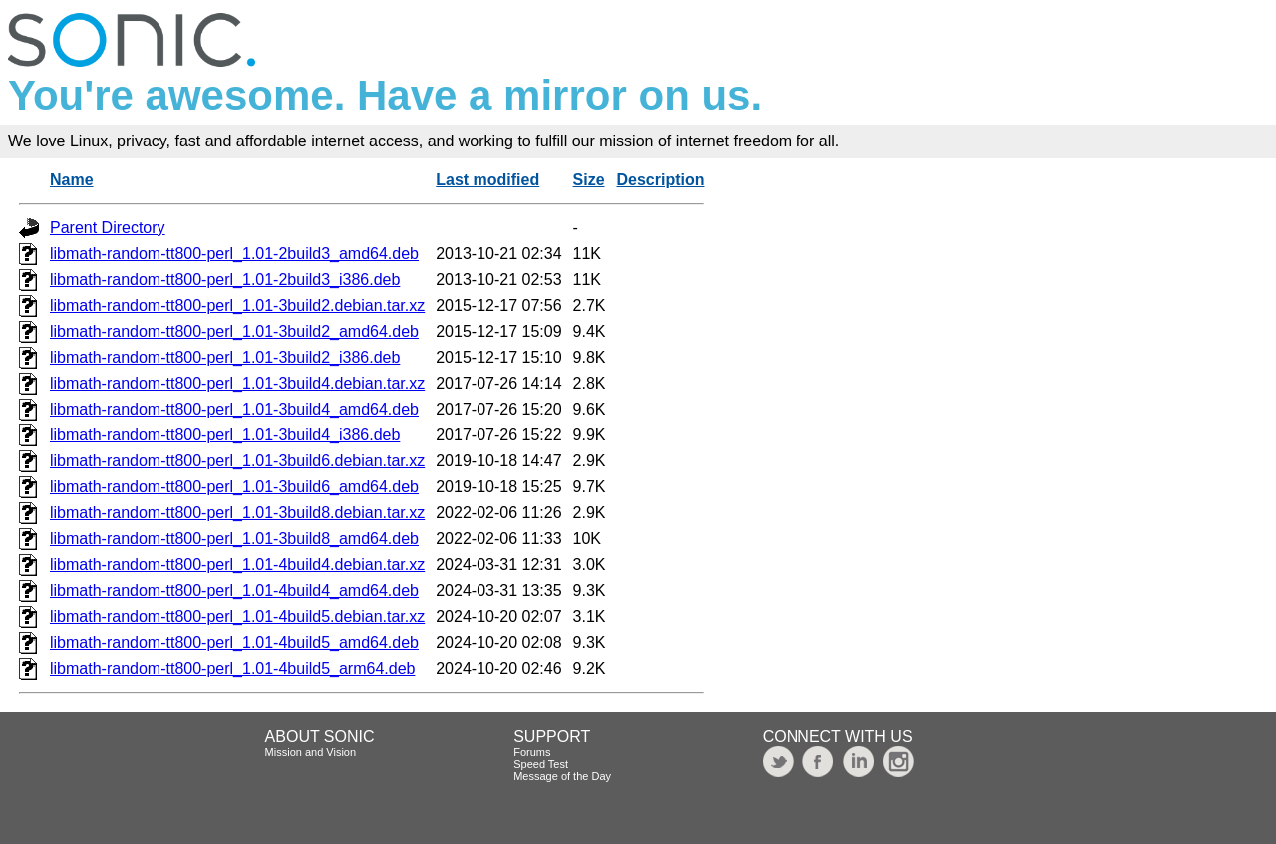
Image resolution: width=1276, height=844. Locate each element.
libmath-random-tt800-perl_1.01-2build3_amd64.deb (234, 253)
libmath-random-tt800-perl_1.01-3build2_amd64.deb (234, 331)
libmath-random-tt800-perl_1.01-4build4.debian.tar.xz (237, 564)
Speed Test (540, 764)
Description (660, 179)
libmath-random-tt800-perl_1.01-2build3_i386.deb (225, 279)
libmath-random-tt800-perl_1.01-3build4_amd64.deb (234, 409)
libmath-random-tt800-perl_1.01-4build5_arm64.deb (232, 668)
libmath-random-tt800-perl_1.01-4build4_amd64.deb (234, 590)
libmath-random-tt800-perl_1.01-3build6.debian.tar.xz (237, 460)
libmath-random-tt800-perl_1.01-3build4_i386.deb (225, 434)
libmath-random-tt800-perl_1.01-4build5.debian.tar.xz (237, 616)
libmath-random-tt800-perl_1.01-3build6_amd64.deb (234, 486)
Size (589, 179)
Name (72, 179)
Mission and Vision (311, 752)
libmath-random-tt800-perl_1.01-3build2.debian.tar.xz (237, 305)
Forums (531, 752)
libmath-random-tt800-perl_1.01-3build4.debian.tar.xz (237, 383)
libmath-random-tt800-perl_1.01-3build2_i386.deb (225, 357)
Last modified (487, 179)
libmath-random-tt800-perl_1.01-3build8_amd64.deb (234, 538)
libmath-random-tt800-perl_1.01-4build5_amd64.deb (234, 642)
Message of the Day (562, 776)
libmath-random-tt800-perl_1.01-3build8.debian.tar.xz (237, 512)
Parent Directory (107, 227)
